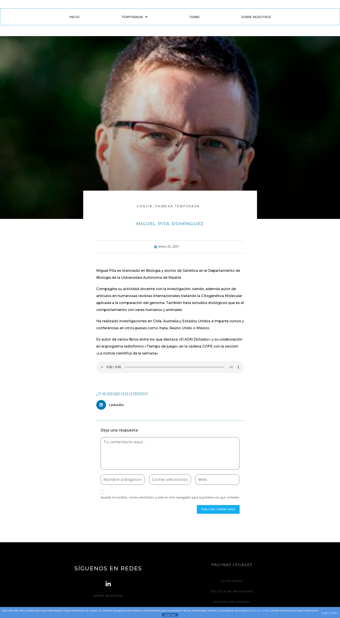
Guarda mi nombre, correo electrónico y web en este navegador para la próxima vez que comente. (170, 497)
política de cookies (259, 610)
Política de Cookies (232, 601)
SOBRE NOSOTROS (256, 17)
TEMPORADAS (134, 17)
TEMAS (194, 17)
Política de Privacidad (232, 591)
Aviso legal (232, 581)
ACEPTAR (170, 615)
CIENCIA (145, 206)
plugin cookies (329, 613)
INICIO (74, 17)
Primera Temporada (177, 206)
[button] (111, 405)
